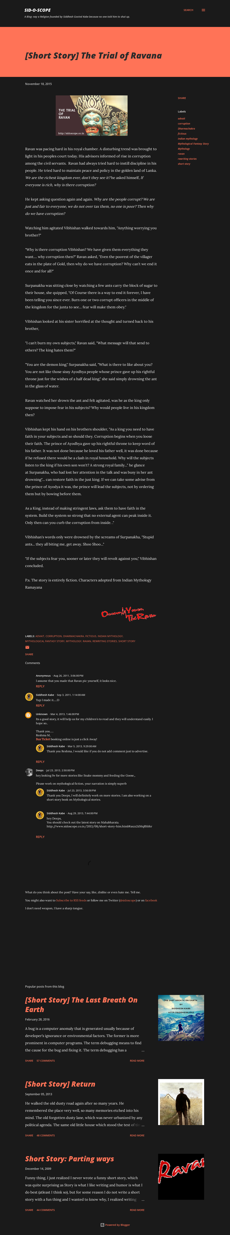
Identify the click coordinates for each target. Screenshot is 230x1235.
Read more (137, 1060)
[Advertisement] (86, 940)
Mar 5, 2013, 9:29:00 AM (82, 746)
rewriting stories (187, 158)
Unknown (42, 714)
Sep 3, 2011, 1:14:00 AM (71, 695)
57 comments (46, 1060)
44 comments (46, 1210)
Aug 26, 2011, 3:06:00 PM (68, 675)
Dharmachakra (186, 128)
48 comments (46, 1135)
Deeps (39, 770)
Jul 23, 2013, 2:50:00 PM (60, 770)
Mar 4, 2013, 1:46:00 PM (64, 714)
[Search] (188, 10)
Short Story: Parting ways (69, 1158)
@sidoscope (128, 900)
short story (184, 163)
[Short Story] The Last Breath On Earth (81, 1004)
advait (181, 118)
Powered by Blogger (115, 1225)
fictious (182, 133)
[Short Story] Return (60, 1084)
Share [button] (182, 98)
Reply (40, 686)
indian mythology (188, 138)
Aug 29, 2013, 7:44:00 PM (83, 813)
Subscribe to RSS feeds (71, 900)
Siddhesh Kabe (45, 695)
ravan (181, 153)
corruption (184, 123)
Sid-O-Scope (37, 10)
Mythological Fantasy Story (193, 143)
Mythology (184, 148)
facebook (151, 900)
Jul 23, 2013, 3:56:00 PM (82, 790)
